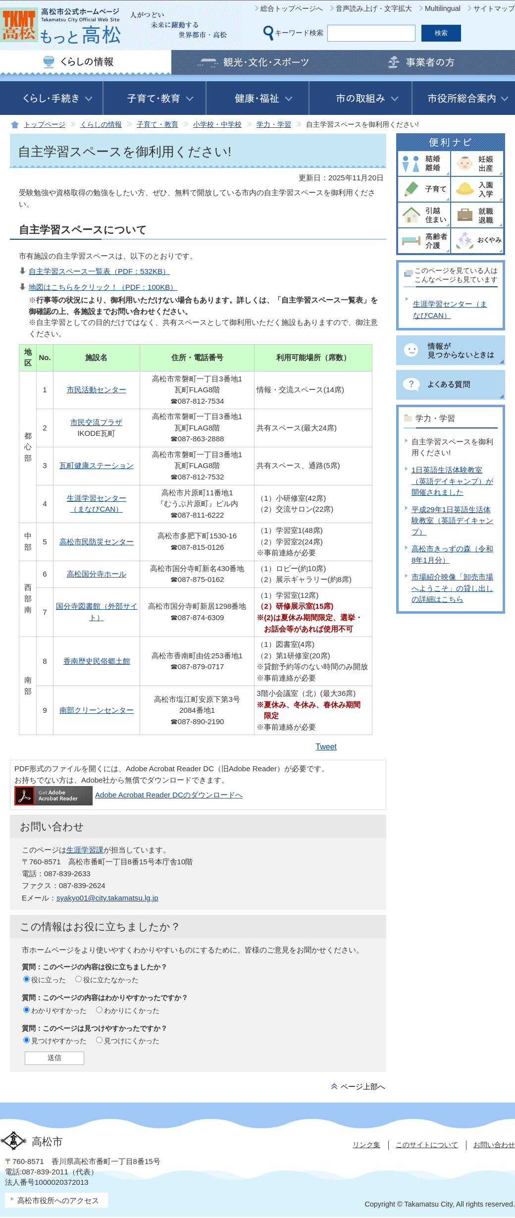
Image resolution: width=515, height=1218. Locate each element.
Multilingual (443, 8)
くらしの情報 (101, 124)
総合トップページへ (291, 8)
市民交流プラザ (96, 422)
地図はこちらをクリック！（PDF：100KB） (103, 287)
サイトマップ (494, 8)
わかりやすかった (59, 1010)
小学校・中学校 (217, 124)
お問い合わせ (494, 1145)
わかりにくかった (131, 1010)
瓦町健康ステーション (96, 465)
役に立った (48, 980)
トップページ (44, 124)
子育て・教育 (157, 124)
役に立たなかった (111, 980)
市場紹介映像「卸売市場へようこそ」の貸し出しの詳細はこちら (452, 588)
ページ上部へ (363, 1086)
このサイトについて (427, 1145)
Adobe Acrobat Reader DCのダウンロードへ (128, 795)
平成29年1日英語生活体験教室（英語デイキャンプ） (452, 520)
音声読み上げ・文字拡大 (374, 8)
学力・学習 (274, 124)
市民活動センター (96, 389)
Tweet (326, 746)
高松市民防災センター (96, 541)
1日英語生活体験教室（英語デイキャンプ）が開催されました (452, 481)
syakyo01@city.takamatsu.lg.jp (107, 898)
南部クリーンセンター (96, 710)
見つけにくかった (131, 1041)
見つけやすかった (59, 1041)
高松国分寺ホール (96, 574)
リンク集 (366, 1145)
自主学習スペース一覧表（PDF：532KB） (99, 271)
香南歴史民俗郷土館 (96, 661)
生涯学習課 (84, 850)
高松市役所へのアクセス (58, 1200)
